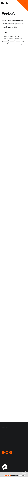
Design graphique (19, 38)
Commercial (17, 36)
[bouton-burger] (25, 3)
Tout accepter (7, 475)
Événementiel (11, 36)
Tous (5, 32)
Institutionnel (5, 36)
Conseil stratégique (10, 38)
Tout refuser (14, 475)
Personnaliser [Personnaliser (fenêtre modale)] (21, 475)
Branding (4, 38)
